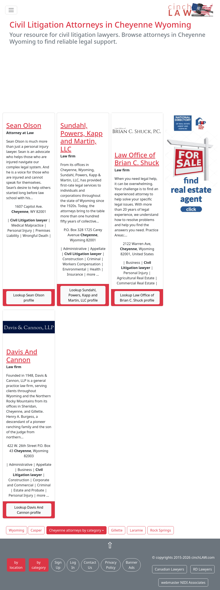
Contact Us (90, 565)
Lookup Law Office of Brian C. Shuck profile (137, 298)
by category (39, 565)
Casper (36, 530)
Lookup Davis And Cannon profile (28, 510)
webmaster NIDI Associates (183, 582)
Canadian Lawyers (169, 569)
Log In (73, 565)
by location (16, 565)
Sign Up (58, 565)
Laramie (136, 530)
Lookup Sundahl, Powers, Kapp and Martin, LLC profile (83, 295)
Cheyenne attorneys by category (75, 530)
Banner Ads (132, 565)
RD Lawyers (202, 569)
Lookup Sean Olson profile (28, 298)
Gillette (117, 530)
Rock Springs (160, 530)
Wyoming (16, 530)
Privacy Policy (110, 565)
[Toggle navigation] (11, 10)
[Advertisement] (110, 79)
